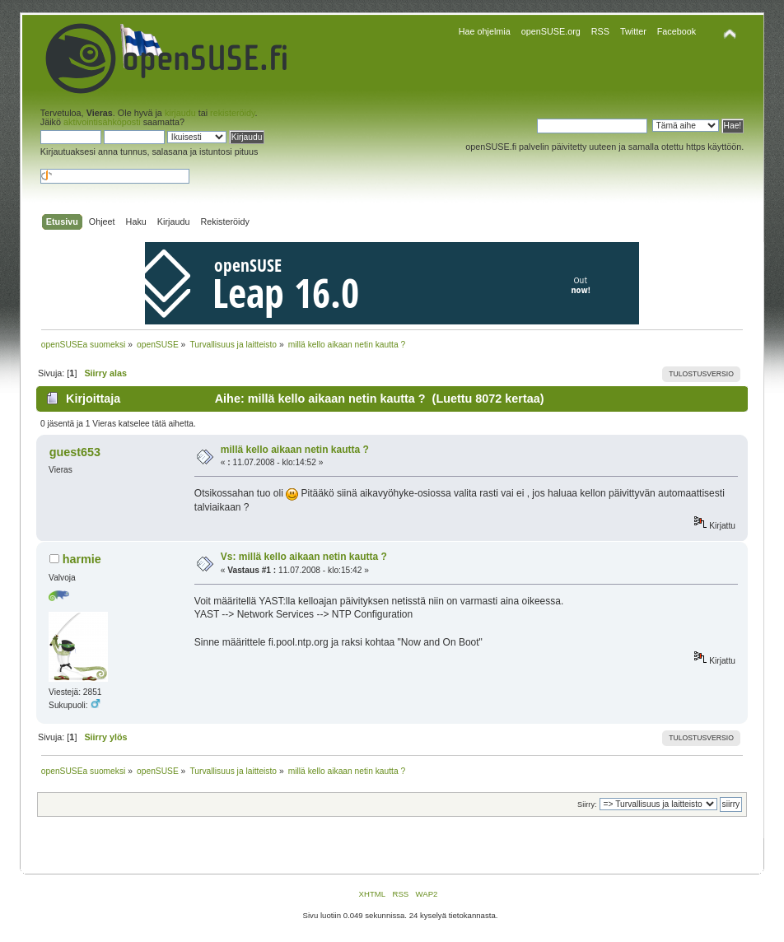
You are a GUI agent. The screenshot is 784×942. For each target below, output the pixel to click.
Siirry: (586, 804)
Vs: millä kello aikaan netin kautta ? (304, 556)
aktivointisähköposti (102, 122)
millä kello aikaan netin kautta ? (295, 449)
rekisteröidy (232, 113)
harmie (82, 559)
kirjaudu (180, 113)
